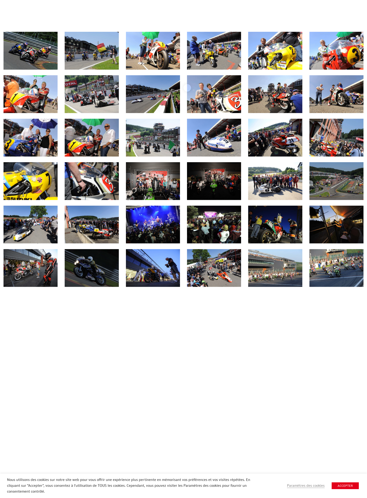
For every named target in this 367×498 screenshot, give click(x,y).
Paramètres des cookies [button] (306, 485)
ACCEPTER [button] (345, 486)
